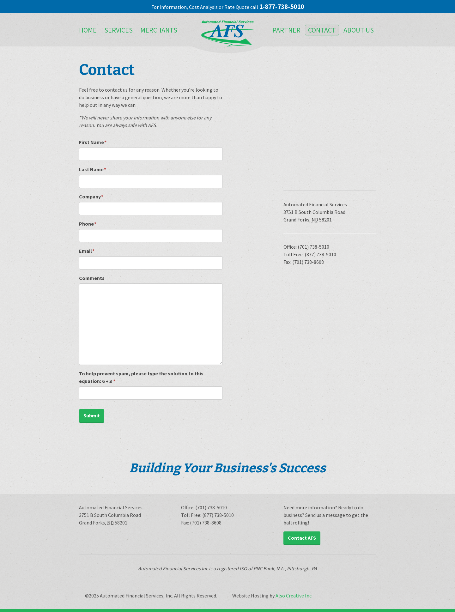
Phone (87, 224)
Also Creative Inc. (294, 595)
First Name (92, 142)
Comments (92, 278)
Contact (322, 30)
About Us (358, 30)
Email (86, 251)
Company (91, 196)
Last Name (92, 169)
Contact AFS (302, 538)
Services (118, 30)
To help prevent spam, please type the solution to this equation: (141, 377)
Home (88, 30)
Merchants (158, 30)
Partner (286, 30)
